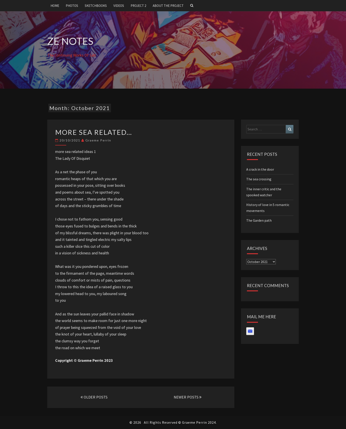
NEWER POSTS (187, 397)
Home (55, 6)
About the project (168, 6)
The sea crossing (258, 179)
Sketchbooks (96, 6)
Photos (72, 6)
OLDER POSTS (94, 397)
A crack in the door (260, 169)
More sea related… (93, 132)
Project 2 (138, 6)
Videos (118, 6)
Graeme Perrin (98, 140)
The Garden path (259, 220)
